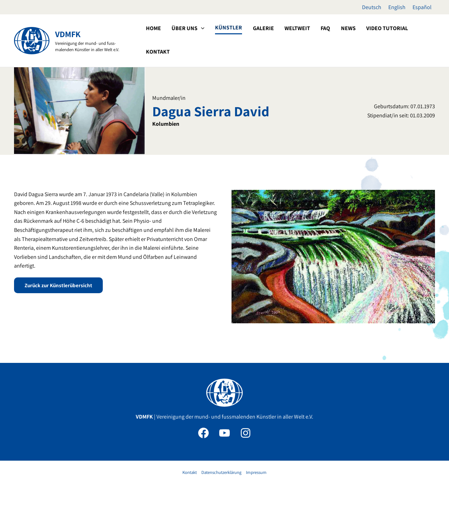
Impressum (256, 472)
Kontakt (189, 472)
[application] (226, 40)
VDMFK (68, 34)
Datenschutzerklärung (221, 472)
